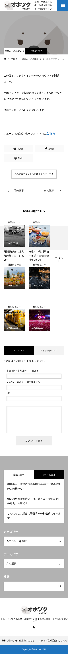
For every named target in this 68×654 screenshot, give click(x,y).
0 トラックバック (49, 350)
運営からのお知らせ (14, 51)
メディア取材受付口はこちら (53, 640)
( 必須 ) (22, 371)
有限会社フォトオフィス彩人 (14, 223)
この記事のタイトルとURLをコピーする (33, 174)
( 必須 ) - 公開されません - (24, 382)
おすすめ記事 (49, 474)
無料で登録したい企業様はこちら (18, 640)
